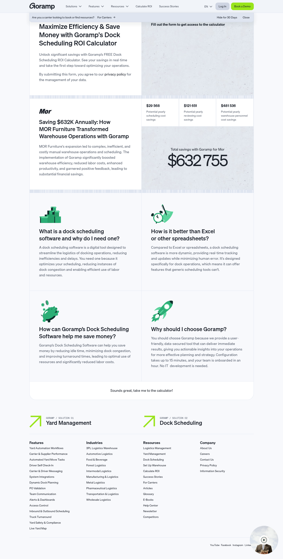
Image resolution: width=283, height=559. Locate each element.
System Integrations (41, 477)
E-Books (148, 500)
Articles (148, 488)
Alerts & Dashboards (42, 500)
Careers (205, 454)
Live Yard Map (38, 528)
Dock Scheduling (153, 459)
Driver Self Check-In (41, 465)
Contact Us (207, 459)
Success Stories (169, 6)
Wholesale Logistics (98, 500)
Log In (222, 6)
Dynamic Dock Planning (43, 482)
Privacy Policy (208, 465)
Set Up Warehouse (154, 465)
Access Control (38, 505)
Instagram (238, 545)
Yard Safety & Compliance (45, 522)
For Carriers (150, 482)
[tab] (74, 6)
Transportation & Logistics (102, 494)
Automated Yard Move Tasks (47, 459)
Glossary (148, 494)
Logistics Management (157, 448)
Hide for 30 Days (227, 17)
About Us (206, 448)
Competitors (151, 517)
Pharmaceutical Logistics (101, 488)
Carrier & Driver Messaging (45, 471)
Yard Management (154, 454)
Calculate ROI (144, 6)
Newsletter (150, 511)
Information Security (212, 471)
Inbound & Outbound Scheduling (49, 511)
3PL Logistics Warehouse (102, 448)
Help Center (150, 505)
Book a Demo (242, 6)
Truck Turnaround (40, 517)
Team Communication (42, 494)
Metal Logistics (95, 482)
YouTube (214, 545)
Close (246, 17)
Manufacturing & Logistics (102, 477)
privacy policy (115, 74)
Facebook (226, 545)
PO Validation (37, 488)
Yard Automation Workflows (46, 448)
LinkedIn (249, 545)
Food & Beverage (96, 459)
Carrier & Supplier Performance (48, 454)
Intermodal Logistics (98, 471)
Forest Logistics (96, 465)
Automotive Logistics (99, 454)
